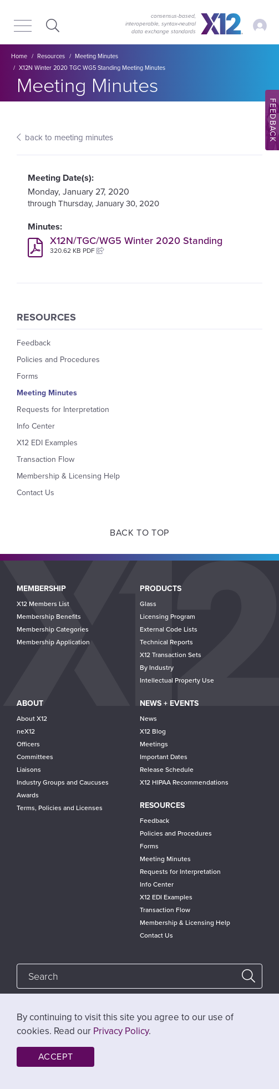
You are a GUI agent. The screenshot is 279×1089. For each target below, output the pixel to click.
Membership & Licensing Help (68, 476)
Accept (55, 1056)
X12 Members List (43, 604)
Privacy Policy (121, 1031)
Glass (148, 604)
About (30, 703)
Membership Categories (53, 629)
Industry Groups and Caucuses (63, 782)
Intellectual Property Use (177, 680)
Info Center (36, 426)
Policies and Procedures (58, 359)
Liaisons (29, 770)
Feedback (33, 343)
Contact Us (35, 492)
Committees (35, 757)
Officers (28, 744)
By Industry (157, 667)
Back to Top (139, 532)
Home (19, 56)
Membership (41, 588)
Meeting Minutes (96, 56)
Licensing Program (167, 616)
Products (160, 588)
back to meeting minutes (69, 138)
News (148, 718)
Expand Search (51, 25)
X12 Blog (153, 731)
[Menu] (22, 27)
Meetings (154, 744)
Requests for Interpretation (63, 409)
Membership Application (53, 642)
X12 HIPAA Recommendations (184, 782)
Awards (28, 795)
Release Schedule (167, 770)
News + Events (169, 703)
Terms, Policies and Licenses (60, 808)
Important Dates (163, 757)
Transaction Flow (45, 459)
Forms (27, 376)
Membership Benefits (49, 616)
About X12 (32, 718)
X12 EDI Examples (47, 442)
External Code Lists (168, 629)
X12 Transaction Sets (170, 655)
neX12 (26, 731)
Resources (51, 56)
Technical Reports (166, 642)
